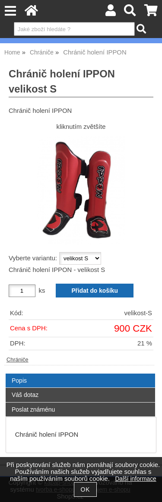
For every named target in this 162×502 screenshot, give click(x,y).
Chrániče (17, 360)
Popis (19, 380)
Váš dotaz (25, 394)
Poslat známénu (33, 409)
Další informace (135, 479)
